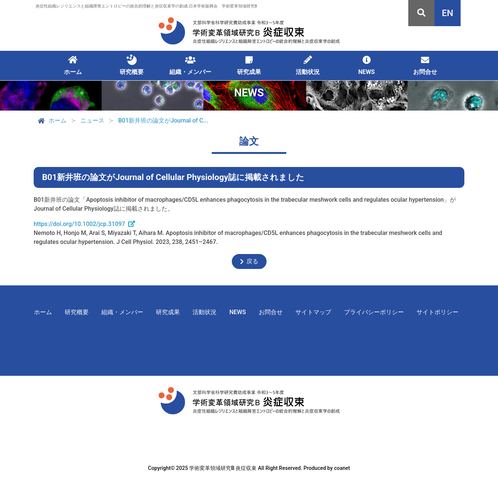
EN (448, 13)
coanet (342, 468)
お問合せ (271, 312)
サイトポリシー (437, 312)
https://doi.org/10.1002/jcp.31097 (79, 223)
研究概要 (77, 312)
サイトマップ (313, 312)
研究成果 (168, 312)
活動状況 (204, 312)
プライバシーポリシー (374, 312)
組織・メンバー (122, 312)
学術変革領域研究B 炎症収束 (222, 468)
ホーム (52, 120)
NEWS (237, 312)
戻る (249, 261)
